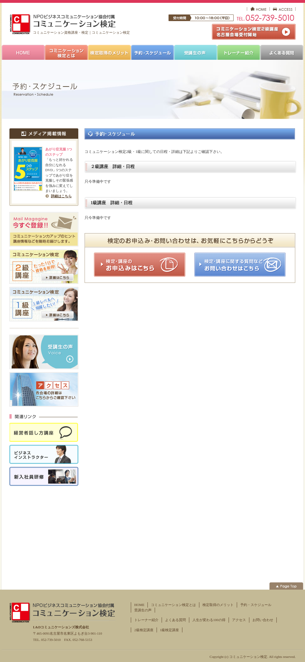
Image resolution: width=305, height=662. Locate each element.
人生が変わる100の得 (208, 620)
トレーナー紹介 (146, 620)
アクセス (239, 620)
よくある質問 (175, 620)
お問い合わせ (262, 620)
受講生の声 (143, 610)
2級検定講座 (143, 630)
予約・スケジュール (255, 605)
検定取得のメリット (218, 605)
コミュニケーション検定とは (173, 605)
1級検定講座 (169, 630)
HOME (139, 605)
